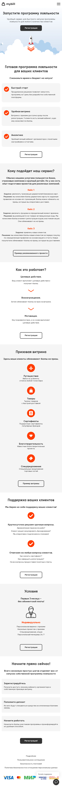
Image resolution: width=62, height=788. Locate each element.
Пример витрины (31, 484)
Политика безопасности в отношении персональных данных (31, 768)
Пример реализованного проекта (31, 253)
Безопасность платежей (31, 764)
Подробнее (31, 756)
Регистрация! (31, 741)
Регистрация (31, 28)
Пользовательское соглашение (31, 760)
